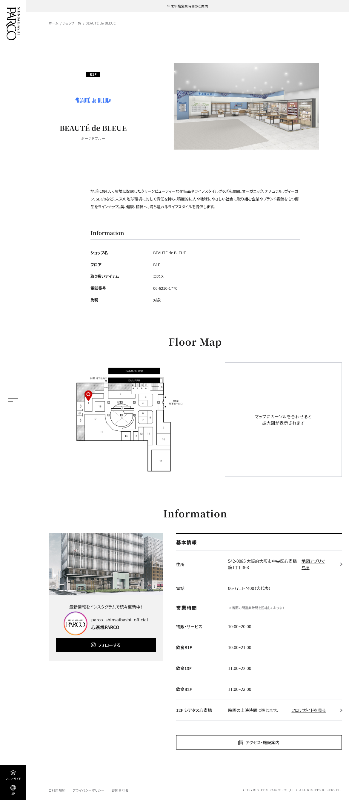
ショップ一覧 (72, 23)
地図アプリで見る (313, 564)
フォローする (109, 645)
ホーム (54, 23)
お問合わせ (120, 790)
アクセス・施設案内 (262, 742)
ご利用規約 (57, 790)
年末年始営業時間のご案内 (187, 6)
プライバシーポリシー (88, 790)
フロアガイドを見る (308, 710)
